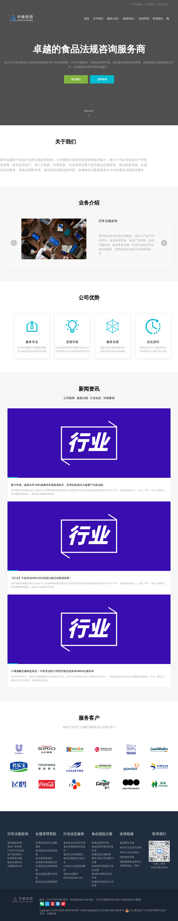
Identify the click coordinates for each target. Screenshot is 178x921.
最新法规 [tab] (82, 398)
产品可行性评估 (15, 850)
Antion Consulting (129, 852)
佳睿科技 (51, 913)
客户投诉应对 (14, 854)
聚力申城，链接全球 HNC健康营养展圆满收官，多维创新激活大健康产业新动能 (57, 485)
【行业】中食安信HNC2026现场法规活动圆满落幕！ (41, 578)
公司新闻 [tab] (69, 398)
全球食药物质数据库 (46, 862)
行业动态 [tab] (95, 398)
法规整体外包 (14, 866)
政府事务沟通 (14, 858)
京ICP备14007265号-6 (112, 910)
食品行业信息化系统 (131, 847)
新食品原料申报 (100, 842)
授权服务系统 (127, 857)
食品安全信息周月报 (74, 842)
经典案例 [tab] (109, 398)
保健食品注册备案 (101, 854)
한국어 (162, 4)
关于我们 (76, 79)
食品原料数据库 (43, 858)
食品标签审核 (14, 842)
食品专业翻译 (70, 873)
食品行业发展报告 (73, 854)
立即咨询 (102, 79)
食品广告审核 (14, 846)
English (137, 4)
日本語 (150, 4)
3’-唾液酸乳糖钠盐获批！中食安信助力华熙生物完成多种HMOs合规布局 (52, 671)
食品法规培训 (14, 862)
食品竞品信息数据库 (46, 881)
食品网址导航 (127, 842)
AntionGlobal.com (73, 877)
